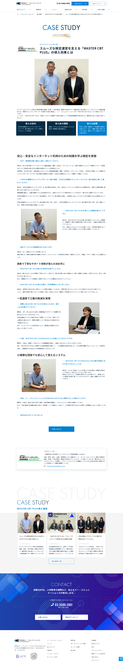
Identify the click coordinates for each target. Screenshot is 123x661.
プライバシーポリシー (97, 650)
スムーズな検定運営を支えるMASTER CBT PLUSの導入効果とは (31, 537)
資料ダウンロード (97, 3)
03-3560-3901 (64, 3)
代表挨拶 (49, 650)
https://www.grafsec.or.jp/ (56, 466)
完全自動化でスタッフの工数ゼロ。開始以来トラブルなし (90, 537)
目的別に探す (68, 9)
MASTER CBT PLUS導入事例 (53, 14)
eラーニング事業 (75, 647)
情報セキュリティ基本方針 (98, 653)
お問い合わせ (79, 3)
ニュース (54, 9)
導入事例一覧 (56, 561)
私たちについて (21, 9)
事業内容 (38, 9)
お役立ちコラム (95, 643)
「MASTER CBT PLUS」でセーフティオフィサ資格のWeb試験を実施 (61, 537)
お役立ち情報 (101, 9)
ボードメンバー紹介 (52, 657)
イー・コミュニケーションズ (25, 14)
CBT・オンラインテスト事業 (78, 643)
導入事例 (84, 9)
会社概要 (93, 640)
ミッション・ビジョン (53, 653)
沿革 (92, 647)
